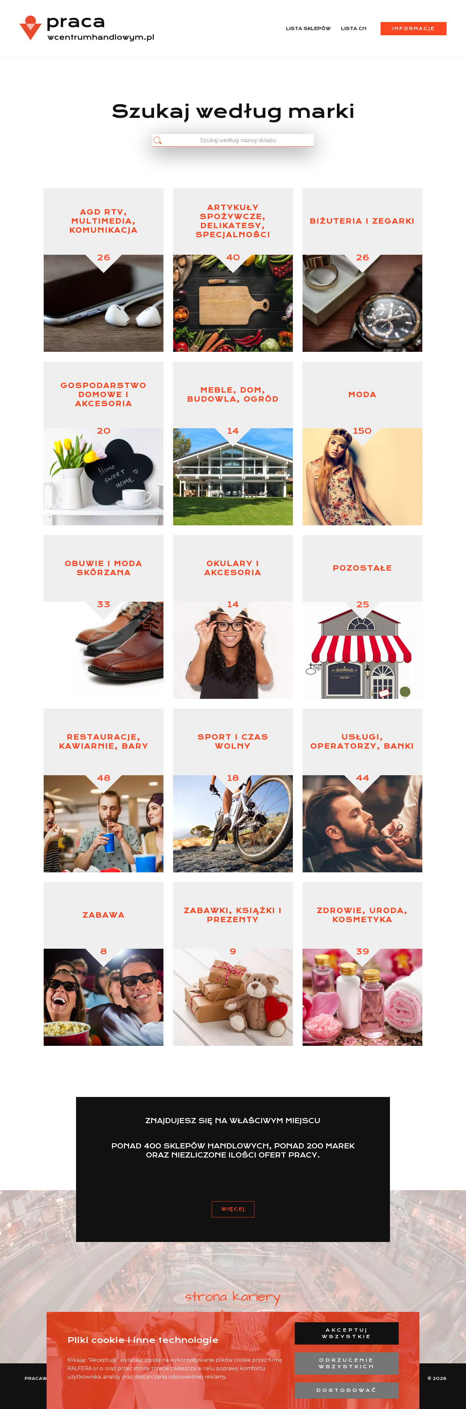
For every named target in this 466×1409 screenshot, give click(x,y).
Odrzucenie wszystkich (346, 1363)
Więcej (233, 1209)
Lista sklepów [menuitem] (308, 28)
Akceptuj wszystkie (347, 1333)
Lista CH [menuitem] (353, 28)
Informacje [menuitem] (413, 28)
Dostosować (346, 1390)
